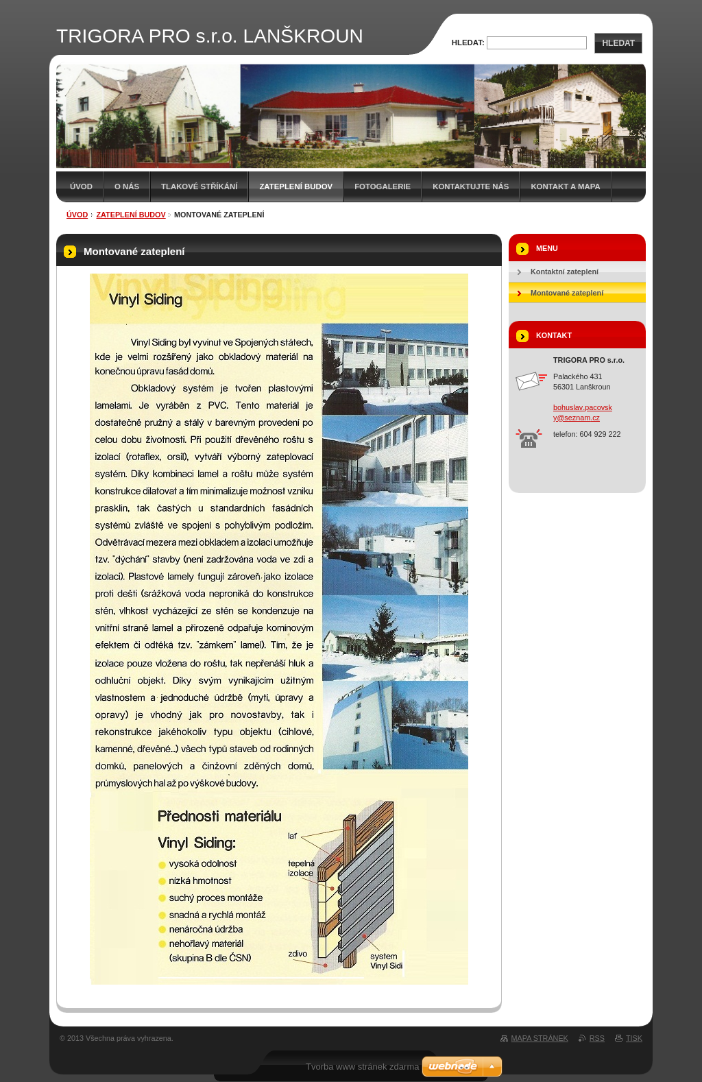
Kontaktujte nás (471, 186)
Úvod (81, 186)
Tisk (634, 1038)
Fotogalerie (382, 186)
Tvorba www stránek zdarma (362, 1066)
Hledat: (468, 42)
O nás (126, 186)
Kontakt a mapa (565, 186)
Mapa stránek (539, 1038)
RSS (597, 1038)
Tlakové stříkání (199, 186)
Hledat (618, 43)
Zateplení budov (295, 186)
